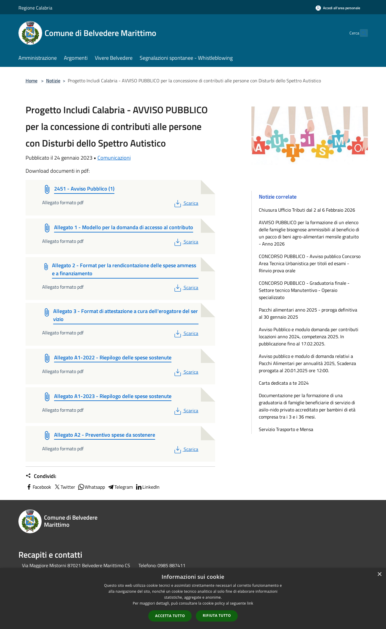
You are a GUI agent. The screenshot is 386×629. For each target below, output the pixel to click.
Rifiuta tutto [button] (217, 615)
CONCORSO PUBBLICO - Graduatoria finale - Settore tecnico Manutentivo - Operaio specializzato (304, 290)
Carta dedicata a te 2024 (284, 382)
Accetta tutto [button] (170, 615)
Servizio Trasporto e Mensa (286, 429)
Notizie (53, 80)
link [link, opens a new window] (250, 603)
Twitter (64, 486)
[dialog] (193, 598)
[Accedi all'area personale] (338, 8)
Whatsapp (91, 486)
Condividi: (41, 476)
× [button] (379, 574)
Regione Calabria (35, 7)
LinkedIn (147, 486)
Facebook (38, 486)
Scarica (185, 203)
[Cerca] (361, 33)
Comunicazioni (114, 158)
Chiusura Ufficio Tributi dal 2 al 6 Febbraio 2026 (307, 209)
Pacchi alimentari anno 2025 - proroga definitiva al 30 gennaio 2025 (308, 313)
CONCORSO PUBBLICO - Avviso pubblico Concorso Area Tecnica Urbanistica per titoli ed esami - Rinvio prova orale (309, 263)
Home (31, 80)
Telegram (120, 486)
